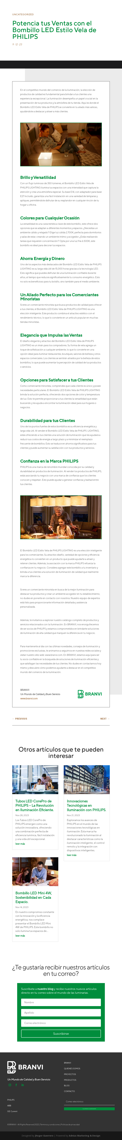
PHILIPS (10, 1100)
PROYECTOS (70, 1074)
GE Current (12, 1111)
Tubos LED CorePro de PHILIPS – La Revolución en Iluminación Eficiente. (34, 805)
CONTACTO (69, 1091)
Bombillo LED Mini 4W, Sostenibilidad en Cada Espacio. (33, 897)
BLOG (67, 1086)
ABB (9, 1106)
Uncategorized (23, 14)
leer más (20, 843)
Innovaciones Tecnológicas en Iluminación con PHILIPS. (86, 805)
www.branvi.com (29, 698)
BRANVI (67, 1063)
